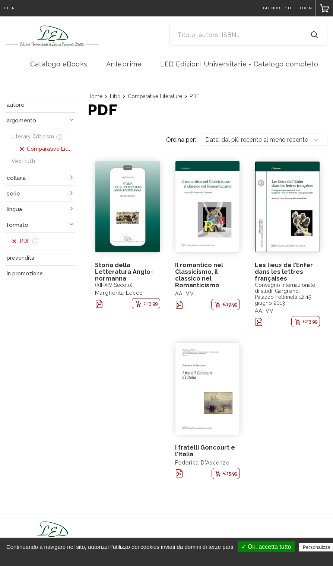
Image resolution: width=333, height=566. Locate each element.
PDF (194, 96)
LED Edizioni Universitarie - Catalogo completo (239, 64)
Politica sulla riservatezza (170, 557)
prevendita (20, 258)
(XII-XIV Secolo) (114, 285)
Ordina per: (181, 139)
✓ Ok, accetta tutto (266, 547)
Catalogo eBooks (59, 64)
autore (16, 105)
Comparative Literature (155, 96)
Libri (115, 96)
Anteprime (124, 64)
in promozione (25, 273)
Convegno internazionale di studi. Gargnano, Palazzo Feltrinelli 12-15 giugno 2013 (285, 294)
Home (95, 96)
